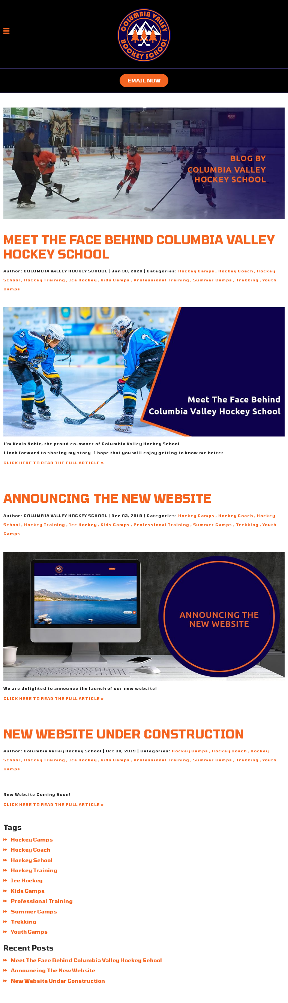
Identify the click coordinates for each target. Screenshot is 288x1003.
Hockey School (31, 860)
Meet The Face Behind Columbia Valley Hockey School (86, 960)
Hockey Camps (196, 271)
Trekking (247, 280)
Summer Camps (212, 280)
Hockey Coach (235, 271)
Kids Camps (115, 280)
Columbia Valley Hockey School (141, 443)
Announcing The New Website (107, 498)
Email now (144, 80)
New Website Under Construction (123, 733)
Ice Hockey (83, 280)
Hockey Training (44, 280)
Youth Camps (29, 931)
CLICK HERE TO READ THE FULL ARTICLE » (53, 462)
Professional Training (161, 280)
